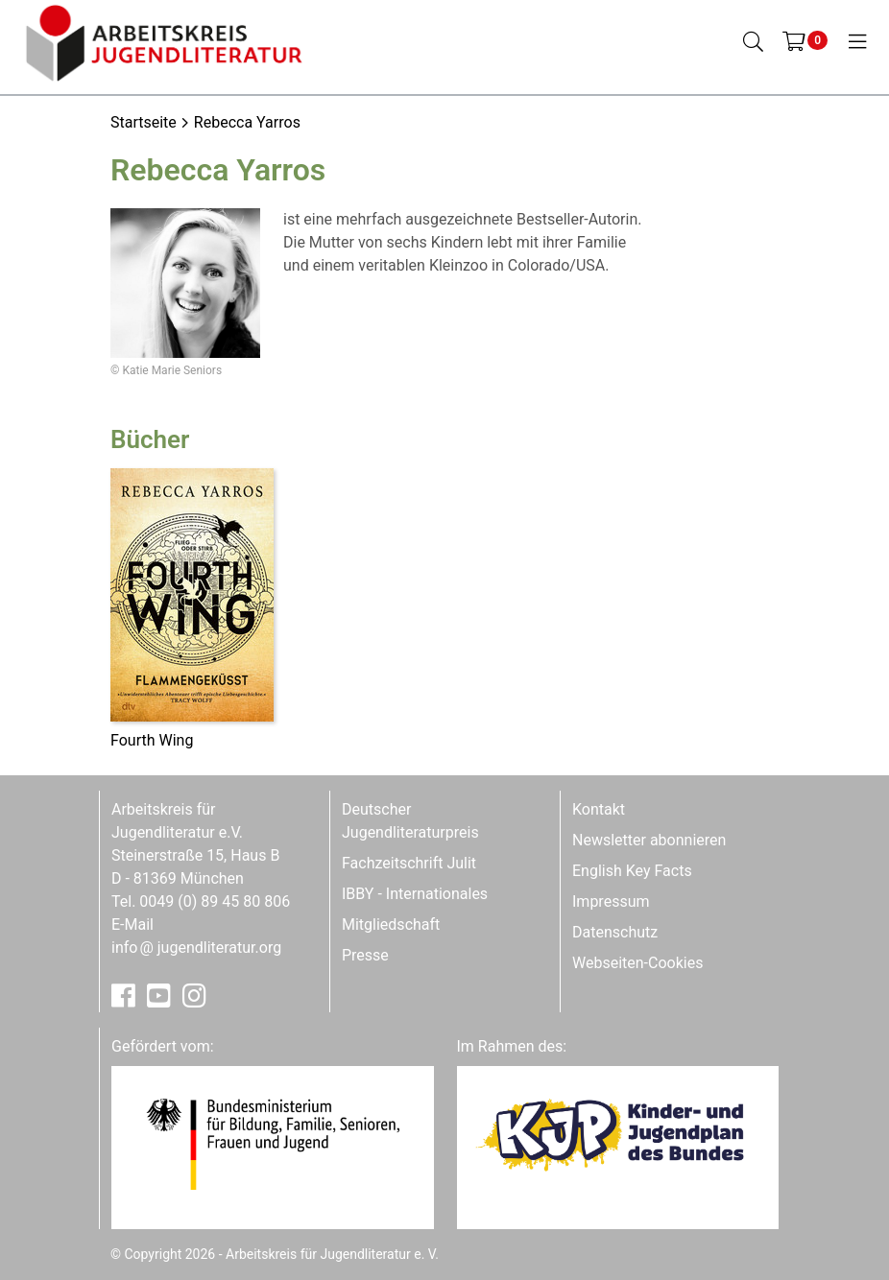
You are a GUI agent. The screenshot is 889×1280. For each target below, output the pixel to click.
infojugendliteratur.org (196, 947)
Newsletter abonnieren (649, 840)
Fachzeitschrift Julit (409, 863)
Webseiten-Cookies (637, 963)
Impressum (611, 901)
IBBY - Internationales (415, 894)
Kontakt (598, 809)
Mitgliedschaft (391, 924)
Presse (365, 955)
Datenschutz (615, 932)
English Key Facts (632, 871)
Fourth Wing (151, 740)
